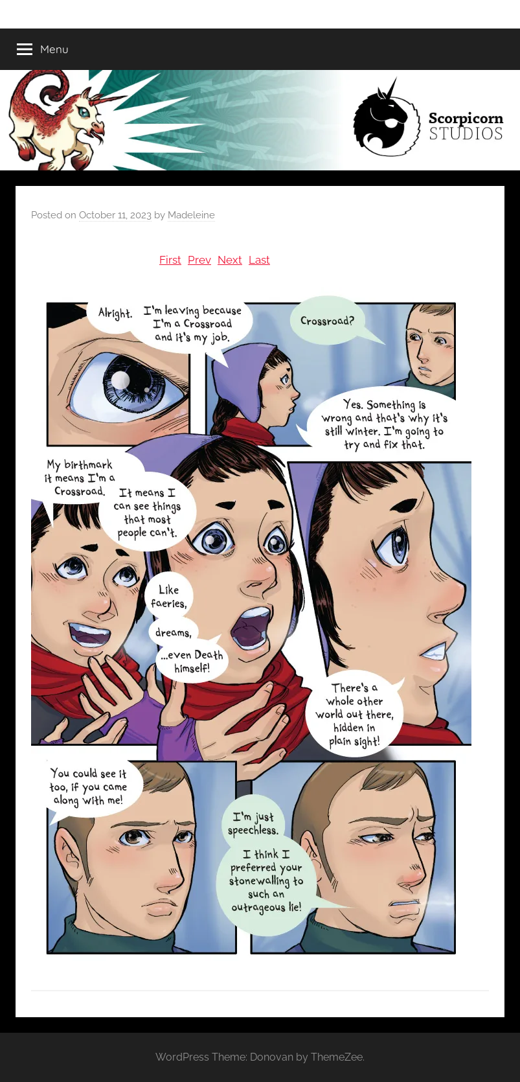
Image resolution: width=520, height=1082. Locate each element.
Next (230, 259)
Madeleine (191, 215)
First (170, 259)
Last (259, 259)
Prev (199, 259)
